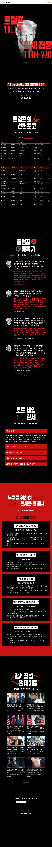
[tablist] (26, 517)
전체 (28, 137)
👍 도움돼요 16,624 (21, 802)
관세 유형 (21, 137)
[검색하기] (45, 2)
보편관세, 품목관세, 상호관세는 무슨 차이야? (26, 464)
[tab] (19, 517)
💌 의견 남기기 (32, 802)
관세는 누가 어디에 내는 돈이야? (26, 447)
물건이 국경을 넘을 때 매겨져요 (38, 435)
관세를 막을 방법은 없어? (26, 458)
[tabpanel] (26, 583)
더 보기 (25, 781)
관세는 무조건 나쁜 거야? (26, 452)
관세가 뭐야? (26, 431)
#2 (33, 338)
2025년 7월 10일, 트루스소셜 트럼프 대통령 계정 (22, 370)
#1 (32, 338)
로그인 (49, 2)
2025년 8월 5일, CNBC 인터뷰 (19, 284)
